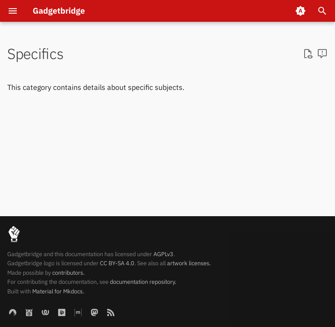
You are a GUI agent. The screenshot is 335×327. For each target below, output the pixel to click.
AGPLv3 (163, 254)
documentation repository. (143, 282)
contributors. (68, 273)
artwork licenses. (189, 263)
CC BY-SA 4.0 (117, 263)
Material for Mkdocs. (58, 291)
